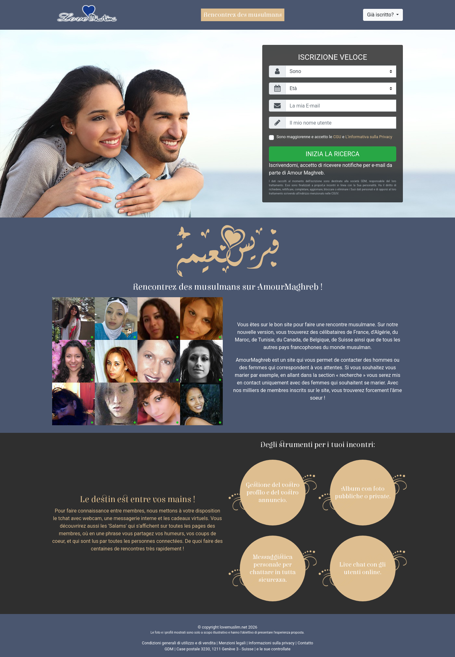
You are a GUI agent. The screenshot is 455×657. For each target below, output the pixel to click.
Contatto (305, 643)
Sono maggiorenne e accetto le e (334, 136)
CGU (337, 136)
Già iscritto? (381, 15)
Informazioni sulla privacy (271, 643)
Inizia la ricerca (332, 154)
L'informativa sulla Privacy (368, 136)
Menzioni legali (232, 643)
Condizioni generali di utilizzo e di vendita (178, 643)
